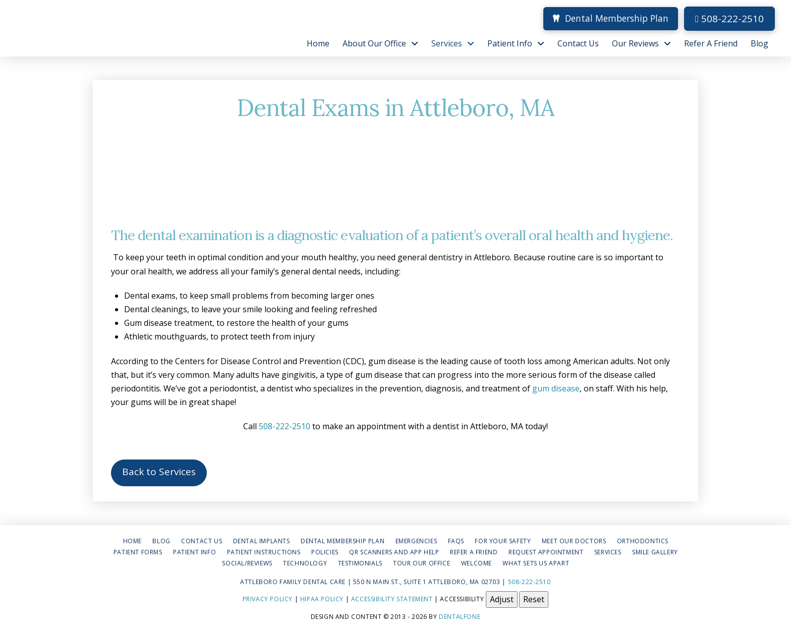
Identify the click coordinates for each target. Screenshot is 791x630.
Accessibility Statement (392, 599)
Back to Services (159, 471)
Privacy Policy (268, 599)
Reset (533, 599)
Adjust (502, 599)
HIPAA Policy (322, 599)
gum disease (555, 388)
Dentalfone (459, 616)
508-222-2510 (729, 18)
